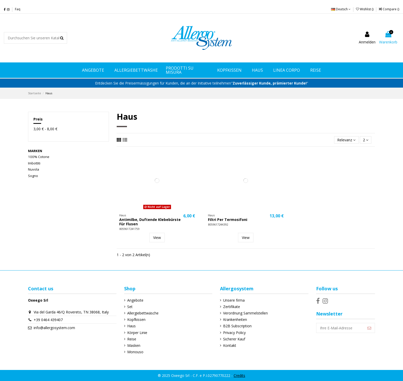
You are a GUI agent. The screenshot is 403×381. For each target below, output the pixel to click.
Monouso (135, 351)
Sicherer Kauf (234, 339)
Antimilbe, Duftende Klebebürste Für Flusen (150, 221)
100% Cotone (38, 156)
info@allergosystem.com (54, 327)
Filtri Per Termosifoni (227, 219)
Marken (35, 150)
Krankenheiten (235, 319)
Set (130, 306)
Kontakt (229, 345)
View (157, 237)
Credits (239, 375)
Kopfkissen (136, 319)
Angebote (135, 300)
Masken (133, 345)
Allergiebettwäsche (143, 313)
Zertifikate (231, 306)
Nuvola (33, 169)
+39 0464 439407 (48, 319)
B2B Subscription (237, 325)
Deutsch (341, 9)
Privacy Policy (234, 332)
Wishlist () (365, 9)
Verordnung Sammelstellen (245, 313)
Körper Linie (137, 332)
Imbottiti (34, 163)
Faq (17, 9)
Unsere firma (234, 300)
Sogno (33, 175)
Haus (131, 325)
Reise (131, 339)
